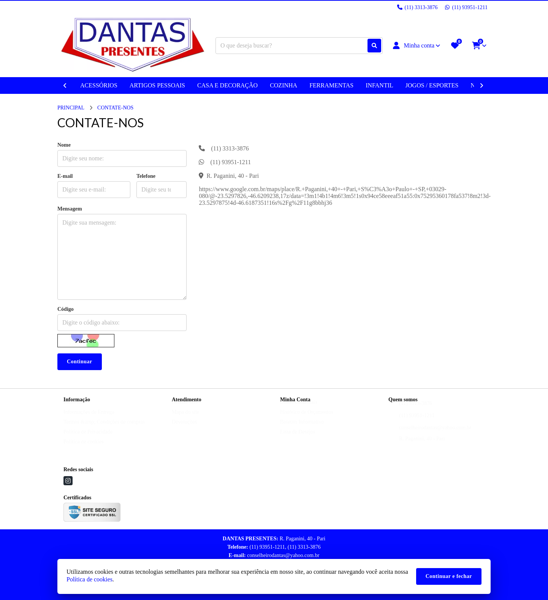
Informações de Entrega (88, 419)
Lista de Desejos (297, 439)
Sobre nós (74, 409)
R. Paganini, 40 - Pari (422, 446)
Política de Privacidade (87, 439)
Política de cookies (83, 449)
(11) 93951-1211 (416, 423)
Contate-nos (185, 409)
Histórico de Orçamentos (306, 419)
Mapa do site (185, 419)
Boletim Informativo (302, 429)
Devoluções (184, 429)
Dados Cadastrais (298, 409)
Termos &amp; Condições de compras (104, 429)
